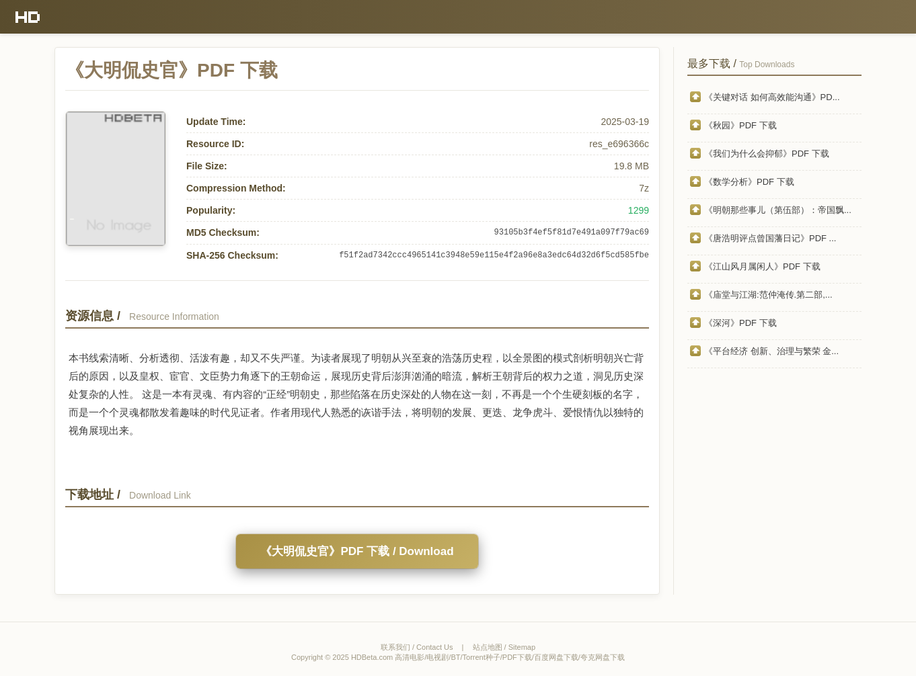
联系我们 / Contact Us (417, 647)
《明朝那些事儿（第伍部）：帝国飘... (777, 210)
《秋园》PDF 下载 (740, 125)
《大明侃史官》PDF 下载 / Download (356, 551)
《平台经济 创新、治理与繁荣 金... (771, 351)
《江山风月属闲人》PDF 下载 (762, 266)
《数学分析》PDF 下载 (749, 182)
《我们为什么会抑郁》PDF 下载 (766, 154)
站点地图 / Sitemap (504, 647)
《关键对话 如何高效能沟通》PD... (772, 97)
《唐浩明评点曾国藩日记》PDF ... (770, 238)
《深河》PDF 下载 (740, 323)
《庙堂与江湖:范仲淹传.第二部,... (768, 295)
